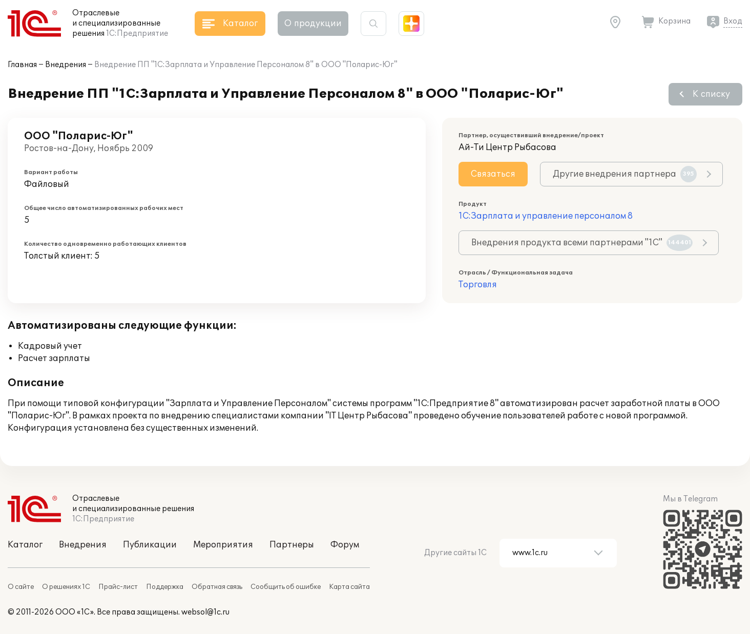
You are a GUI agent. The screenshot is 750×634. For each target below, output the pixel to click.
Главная (22, 64)
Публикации (150, 545)
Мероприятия (223, 545)
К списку (711, 94)
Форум (344, 545)
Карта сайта (349, 587)
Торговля (478, 285)
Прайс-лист (118, 587)
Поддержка (164, 587)
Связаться (493, 174)
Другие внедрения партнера (625, 174)
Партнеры (291, 545)
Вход (732, 21)
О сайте (21, 587)
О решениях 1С (66, 587)
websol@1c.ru (205, 612)
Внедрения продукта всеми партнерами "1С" (582, 243)
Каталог (25, 545)
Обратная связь (217, 587)
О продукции (313, 23)
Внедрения (65, 64)
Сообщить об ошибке (286, 587)
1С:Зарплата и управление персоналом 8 (546, 216)
